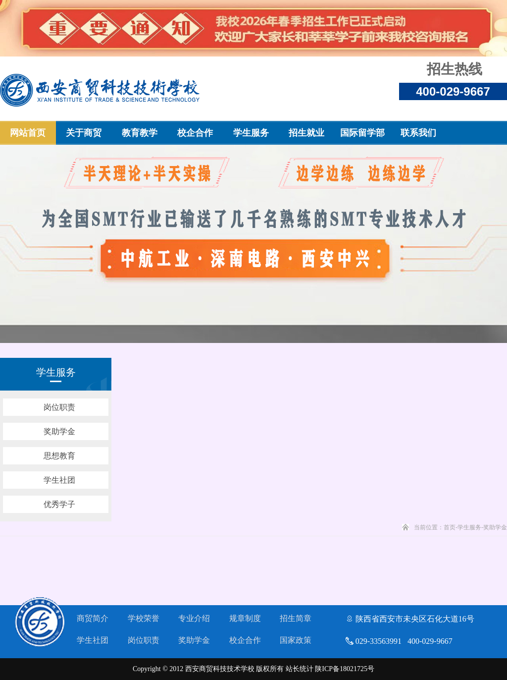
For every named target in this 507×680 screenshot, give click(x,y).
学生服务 (251, 133)
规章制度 (245, 618)
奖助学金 (194, 640)
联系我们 (418, 133)
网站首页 (28, 133)
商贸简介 (92, 618)
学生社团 (92, 640)
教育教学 (139, 133)
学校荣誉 (143, 618)
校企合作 (195, 133)
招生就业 (306, 133)
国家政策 (295, 640)
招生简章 (295, 618)
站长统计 (299, 669)
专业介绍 (194, 618)
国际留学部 (362, 133)
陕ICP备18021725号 (344, 669)
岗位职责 (143, 640)
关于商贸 (83, 133)
